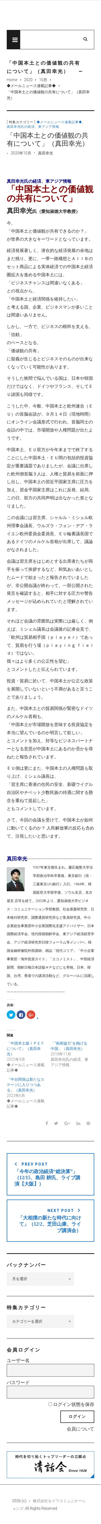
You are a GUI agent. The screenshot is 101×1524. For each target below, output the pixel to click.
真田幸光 (45, 153)
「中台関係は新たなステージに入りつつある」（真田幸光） (25, 1084)
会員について (80, 1429)
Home (12, 80)
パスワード (18, 1382)
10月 (43, 80)
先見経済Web (50, 15)
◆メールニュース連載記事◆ (31, 86)
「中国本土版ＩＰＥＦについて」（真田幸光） (25, 1048)
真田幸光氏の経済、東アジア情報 (33, 127)
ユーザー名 (18, 1360)
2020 (28, 80)
